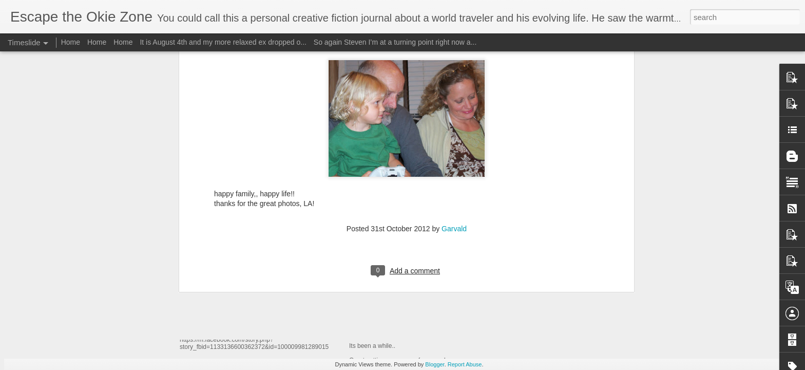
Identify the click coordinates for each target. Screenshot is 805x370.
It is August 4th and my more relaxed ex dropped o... (223, 42)
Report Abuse (465, 364)
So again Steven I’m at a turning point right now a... (395, 42)
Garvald (454, 68)
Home (70, 42)
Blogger (434, 364)
